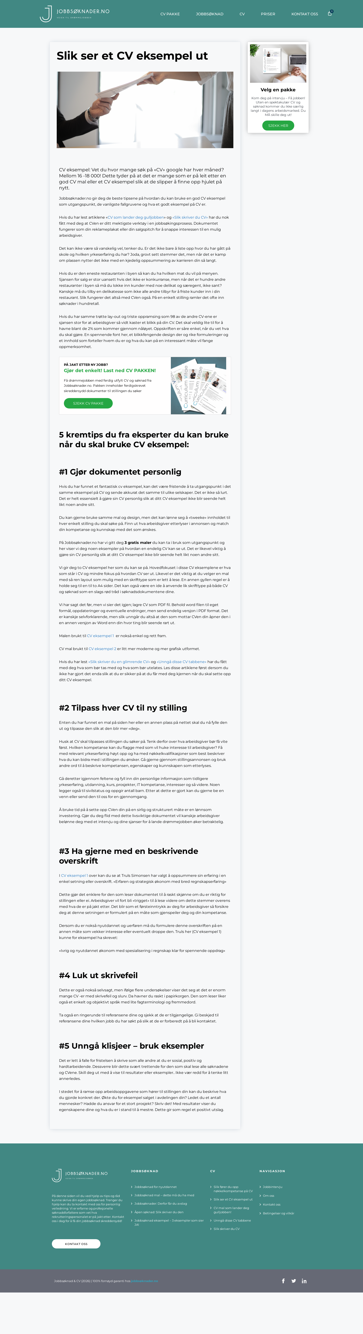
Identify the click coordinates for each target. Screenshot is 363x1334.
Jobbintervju (272, 1187)
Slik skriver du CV (227, 1229)
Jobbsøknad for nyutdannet (156, 1187)
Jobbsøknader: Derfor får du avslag (161, 1204)
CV (243, 14)
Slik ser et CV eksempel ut (233, 1199)
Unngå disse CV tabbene (232, 1220)
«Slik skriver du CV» (190, 217)
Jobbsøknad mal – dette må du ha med (164, 1195)
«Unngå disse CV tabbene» (182, 662)
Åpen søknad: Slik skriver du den (159, 1212)
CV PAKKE (171, 14)
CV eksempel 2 (102, 649)
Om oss (268, 1196)
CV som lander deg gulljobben (136, 217)
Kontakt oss (306, 14)
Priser (269, 14)
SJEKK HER (278, 125)
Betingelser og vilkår (278, 1213)
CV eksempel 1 (100, 636)
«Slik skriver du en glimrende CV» (119, 662)
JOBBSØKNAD (211, 14)
